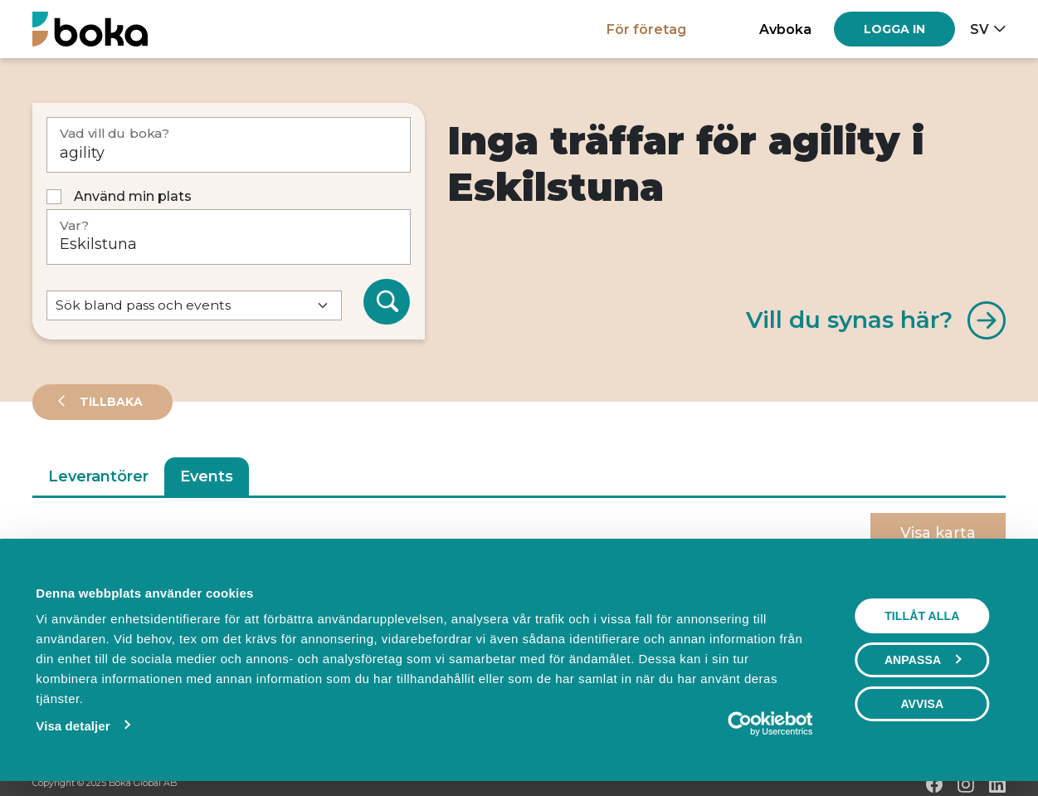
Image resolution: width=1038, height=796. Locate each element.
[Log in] (894, 29)
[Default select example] (194, 305)
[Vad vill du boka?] (228, 145)
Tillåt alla (921, 616)
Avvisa (921, 704)
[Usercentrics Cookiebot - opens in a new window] (739, 723)
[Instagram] (966, 784)
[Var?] (228, 237)
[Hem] (90, 29)
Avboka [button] (785, 29)
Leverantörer (98, 476)
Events (206, 476)
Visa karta (938, 533)
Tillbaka (109, 401)
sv (979, 29)
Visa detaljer (73, 726)
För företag (646, 29)
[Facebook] (934, 784)
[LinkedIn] (997, 784)
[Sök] (386, 302)
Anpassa (922, 660)
